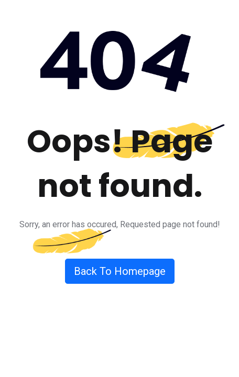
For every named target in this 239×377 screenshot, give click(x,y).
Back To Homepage (120, 271)
